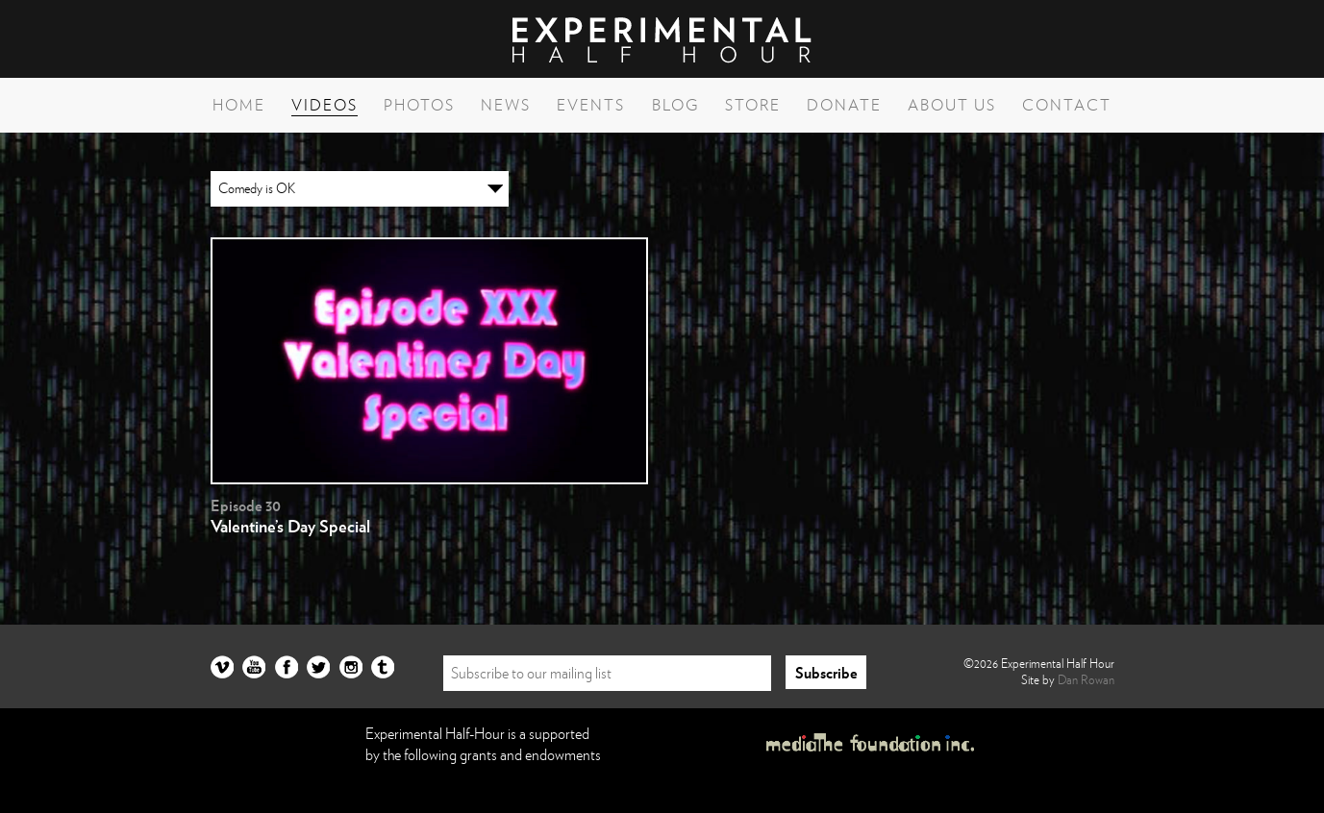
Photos (419, 104)
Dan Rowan (1086, 679)
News (506, 104)
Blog (675, 104)
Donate (844, 104)
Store (753, 104)
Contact (1067, 104)
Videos (324, 104)
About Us (952, 104)
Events (591, 104)
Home (238, 104)
